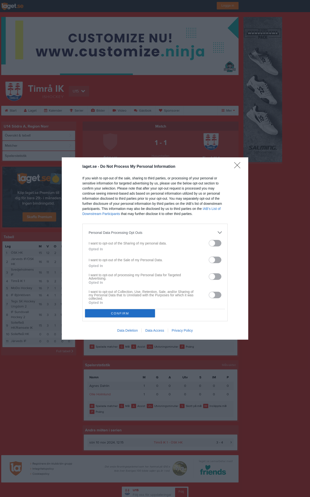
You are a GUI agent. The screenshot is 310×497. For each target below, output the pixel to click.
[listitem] (155, 232)
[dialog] (155, 248)
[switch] (215, 243)
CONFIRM (120, 313)
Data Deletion (127, 330)
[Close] (238, 166)
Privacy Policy (182, 330)
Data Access (154, 330)
